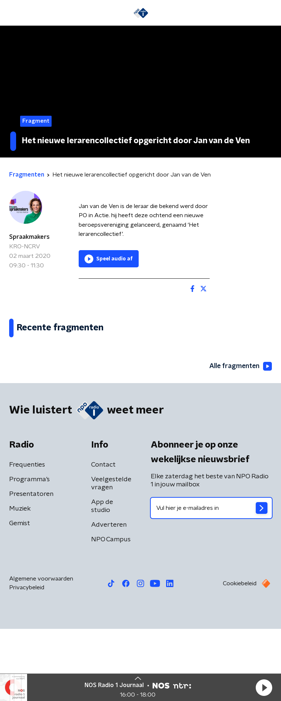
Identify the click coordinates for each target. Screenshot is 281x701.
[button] (264, 687)
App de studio (102, 578)
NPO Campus (111, 611)
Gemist (19, 595)
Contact (103, 537)
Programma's (29, 551)
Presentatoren (31, 566)
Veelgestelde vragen (111, 555)
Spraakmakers (29, 237)
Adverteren (109, 597)
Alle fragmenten (240, 438)
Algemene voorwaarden (41, 651)
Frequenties (27, 537)
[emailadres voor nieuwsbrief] (211, 580)
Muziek (20, 581)
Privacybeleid (26, 660)
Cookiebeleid (239, 656)
